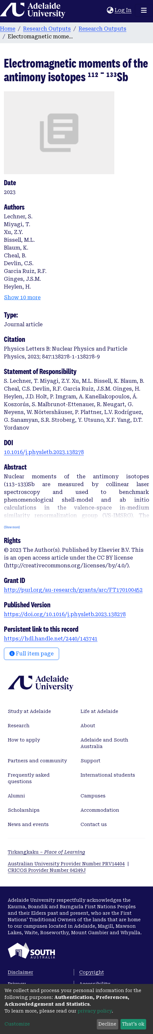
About (88, 725)
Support (90, 760)
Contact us (94, 824)
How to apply (24, 740)
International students (108, 775)
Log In (123, 10)
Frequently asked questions (29, 778)
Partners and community (37, 760)
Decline (107, 1024)
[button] (110, 10)
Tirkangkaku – (46, 852)
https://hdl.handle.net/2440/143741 (50, 639)
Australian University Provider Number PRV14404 (66, 863)
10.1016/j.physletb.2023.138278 (44, 452)
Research (19, 725)
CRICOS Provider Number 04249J (47, 870)
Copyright (91, 972)
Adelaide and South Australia (104, 743)
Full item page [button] (31, 654)
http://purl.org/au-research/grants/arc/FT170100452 (73, 590)
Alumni (16, 795)
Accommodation (100, 810)
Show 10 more (22, 297)
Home (7, 29)
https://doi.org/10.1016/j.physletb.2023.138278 (65, 614)
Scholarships (24, 810)
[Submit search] (102, 10)
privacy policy (95, 1011)
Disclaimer (20, 972)
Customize (17, 1024)
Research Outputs (47, 29)
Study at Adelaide (29, 711)
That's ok (133, 1024)
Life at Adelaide (99, 711)
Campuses (93, 795)
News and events (28, 824)
